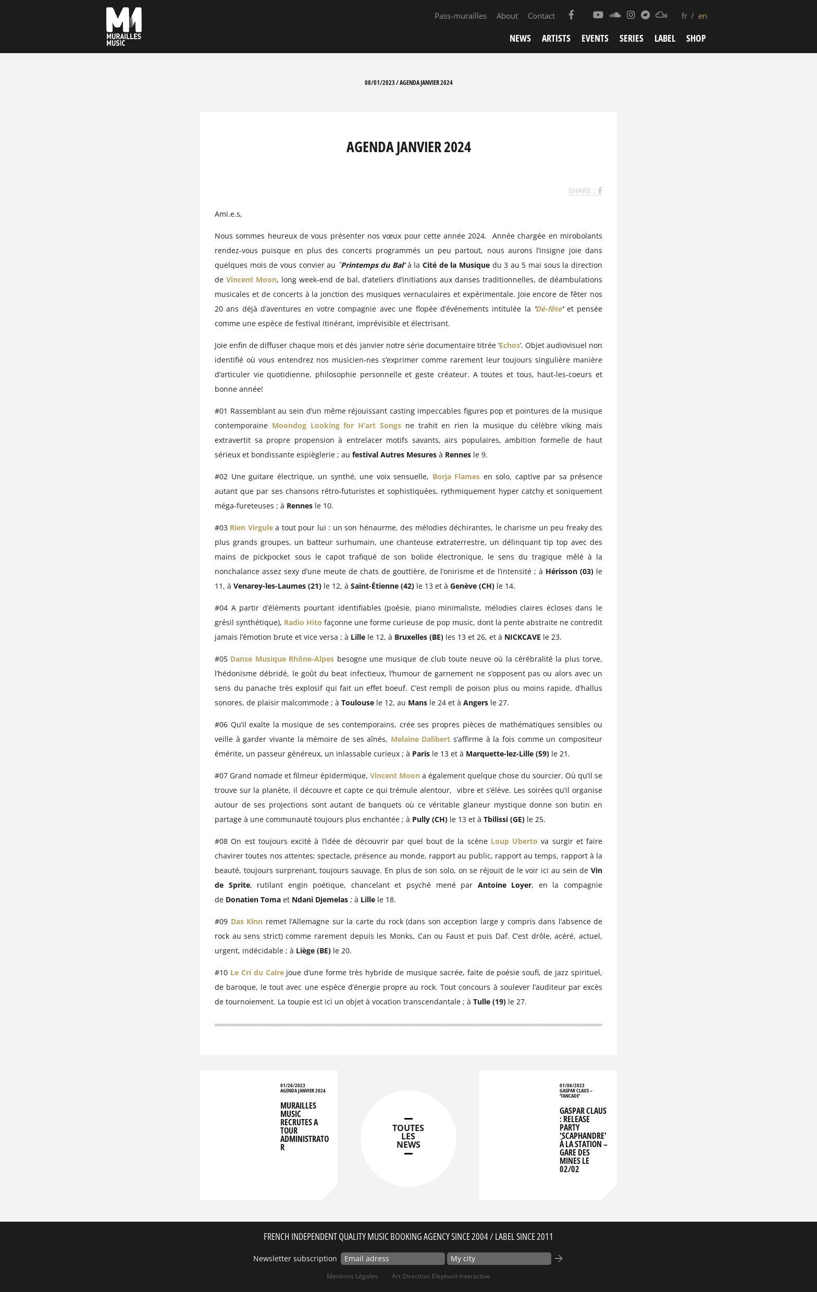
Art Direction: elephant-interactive (441, 1276)
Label (664, 38)
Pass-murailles (461, 15)
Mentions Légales (352, 1276)
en (702, 15)
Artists (556, 38)
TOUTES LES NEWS (408, 1136)
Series (631, 38)
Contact (541, 15)
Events (595, 38)
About (507, 15)
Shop (696, 38)
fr (684, 15)
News (520, 38)
